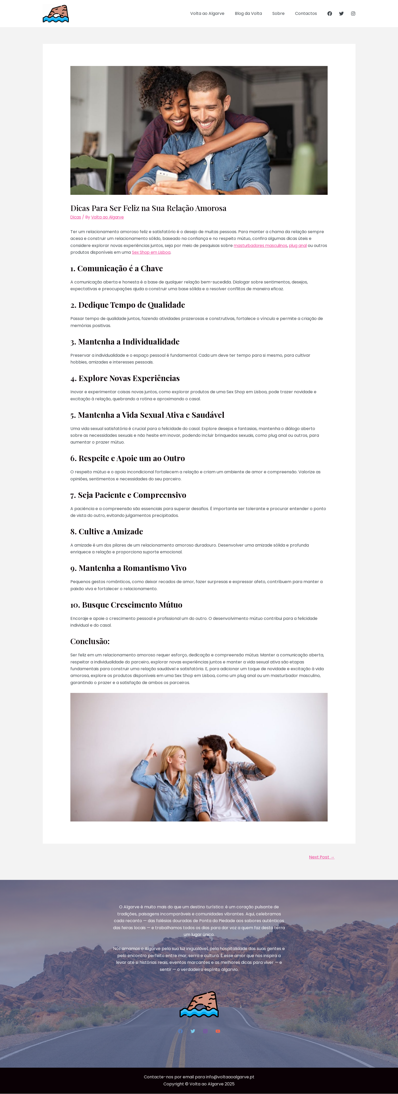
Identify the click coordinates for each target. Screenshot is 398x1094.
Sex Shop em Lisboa (166, 252)
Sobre (281, 13)
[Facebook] (329, 13)
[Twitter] (341, 13)
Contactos (307, 13)
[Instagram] (353, 13)
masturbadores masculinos (262, 246)
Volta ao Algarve (215, 13)
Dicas (76, 217)
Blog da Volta (253, 13)
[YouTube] (218, 1031)
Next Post (321, 857)
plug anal (301, 246)
